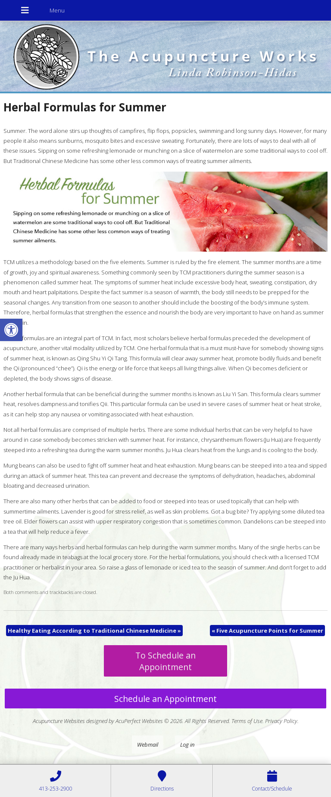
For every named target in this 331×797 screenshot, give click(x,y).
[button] (11, 330)
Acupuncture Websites (59, 721)
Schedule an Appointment (165, 699)
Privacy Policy (281, 721)
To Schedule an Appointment (165, 661)
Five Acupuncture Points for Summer (267, 630)
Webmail (147, 744)
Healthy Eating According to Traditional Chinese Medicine (94, 630)
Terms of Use (246, 721)
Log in (187, 744)
